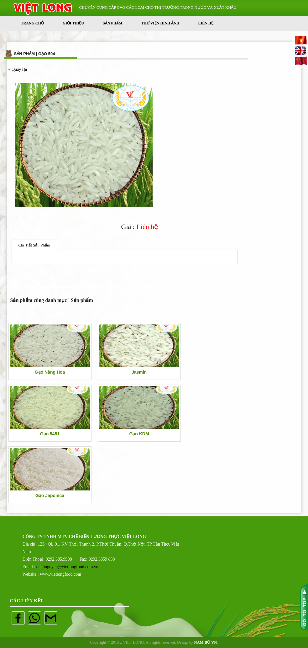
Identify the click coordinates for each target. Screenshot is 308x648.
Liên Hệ (205, 23)
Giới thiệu (73, 23)
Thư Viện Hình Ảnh (160, 23)
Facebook (18, 618)
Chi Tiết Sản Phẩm (34, 245)
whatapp (34, 618)
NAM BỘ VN (205, 642)
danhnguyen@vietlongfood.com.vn (67, 566)
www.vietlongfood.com (60, 574)
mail (50, 618)
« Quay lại (17, 69)
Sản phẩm (112, 23)
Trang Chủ (32, 23)
